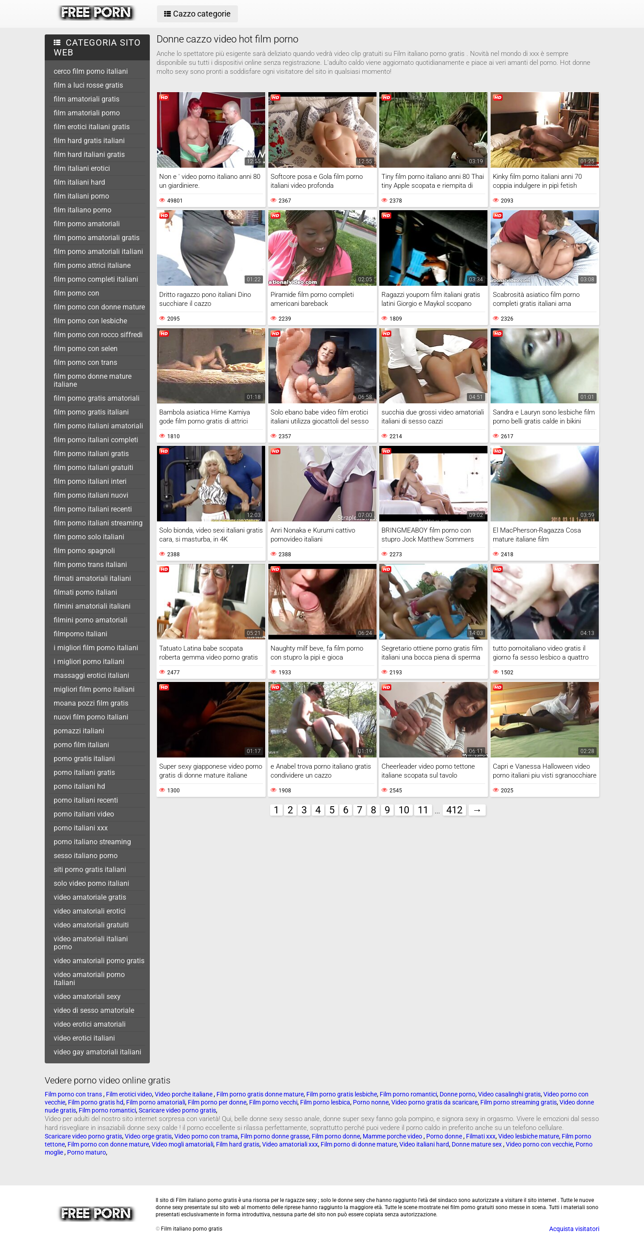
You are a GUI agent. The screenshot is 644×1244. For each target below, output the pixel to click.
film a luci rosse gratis (88, 85)
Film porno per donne (217, 1102)
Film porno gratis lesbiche (341, 1094)
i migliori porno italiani (89, 661)
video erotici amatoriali (90, 1024)
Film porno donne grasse (275, 1136)
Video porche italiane (184, 1094)
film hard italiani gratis (89, 154)
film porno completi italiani (96, 279)
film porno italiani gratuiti (93, 467)
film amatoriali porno (87, 113)
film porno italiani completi (96, 440)
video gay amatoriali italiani (97, 1052)
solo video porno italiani (91, 883)
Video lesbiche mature (528, 1136)
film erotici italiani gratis (92, 127)
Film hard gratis (237, 1144)
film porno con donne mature (99, 307)
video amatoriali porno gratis (99, 960)
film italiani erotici (82, 168)
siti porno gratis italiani (90, 869)
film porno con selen (86, 348)
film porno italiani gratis (91, 453)
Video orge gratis (148, 1136)
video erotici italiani (84, 1038)
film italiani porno (81, 196)
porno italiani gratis (84, 772)
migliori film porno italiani (94, 689)
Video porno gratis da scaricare (434, 1102)
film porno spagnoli (84, 550)
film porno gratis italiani (91, 412)
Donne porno (457, 1094)
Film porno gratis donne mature (260, 1094)
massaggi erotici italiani (91, 675)
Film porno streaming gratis (518, 1102)
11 (423, 810)
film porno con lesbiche (90, 321)
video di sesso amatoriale (94, 1010)
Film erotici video (129, 1094)
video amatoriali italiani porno (91, 943)
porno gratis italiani (84, 758)
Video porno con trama (206, 1136)
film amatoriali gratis (86, 99)
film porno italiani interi (90, 481)
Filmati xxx (481, 1136)
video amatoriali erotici (90, 911)
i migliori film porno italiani (96, 647)
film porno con (76, 293)
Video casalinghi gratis (509, 1094)
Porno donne (444, 1136)
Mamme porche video (393, 1136)
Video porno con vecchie (539, 1144)
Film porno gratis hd (95, 1102)
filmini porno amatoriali (90, 620)
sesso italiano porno (86, 855)
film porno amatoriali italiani (98, 251)
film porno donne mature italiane (92, 380)
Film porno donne (336, 1136)
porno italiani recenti (86, 800)
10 (403, 810)
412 (454, 810)
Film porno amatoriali (155, 1102)
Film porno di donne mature (359, 1144)
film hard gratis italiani (89, 140)
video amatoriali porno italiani (89, 978)
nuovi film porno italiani (91, 717)
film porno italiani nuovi (91, 495)
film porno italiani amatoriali (98, 426)
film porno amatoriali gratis (97, 237)
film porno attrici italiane (92, 265)
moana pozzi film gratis (91, 703)
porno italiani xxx (81, 828)
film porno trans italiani (90, 564)
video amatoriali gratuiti (91, 925)
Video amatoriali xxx (290, 1144)
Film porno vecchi (273, 1102)
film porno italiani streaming (98, 523)
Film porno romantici (408, 1094)
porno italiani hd (79, 786)
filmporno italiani (80, 634)
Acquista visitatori (574, 1228)
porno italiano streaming (92, 842)
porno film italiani (81, 744)
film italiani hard (79, 182)
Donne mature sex (477, 1144)
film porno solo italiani (89, 537)
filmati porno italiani (85, 592)
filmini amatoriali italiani (92, 606)
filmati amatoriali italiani (92, 578)
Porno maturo (86, 1152)
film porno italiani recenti (93, 509)
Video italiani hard (424, 1144)
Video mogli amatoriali (182, 1144)
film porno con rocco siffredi (98, 334)
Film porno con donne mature (108, 1144)
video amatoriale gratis (90, 897)
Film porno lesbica (325, 1102)
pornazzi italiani (79, 731)
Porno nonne (371, 1102)
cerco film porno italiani (91, 71)
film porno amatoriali (87, 224)
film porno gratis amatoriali (97, 398)
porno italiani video (84, 814)
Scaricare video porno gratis (177, 1110)
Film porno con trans (74, 1094)
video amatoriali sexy (87, 996)
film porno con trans (85, 362)
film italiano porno (82, 210)
